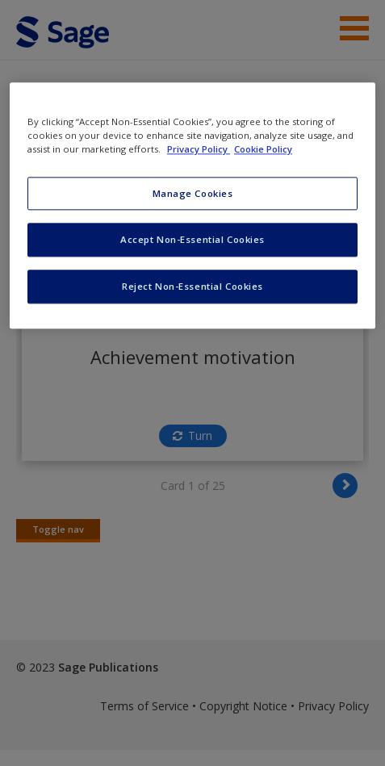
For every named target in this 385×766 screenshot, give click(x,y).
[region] (192, 206)
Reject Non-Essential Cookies (192, 287)
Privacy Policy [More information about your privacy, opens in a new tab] (198, 150)
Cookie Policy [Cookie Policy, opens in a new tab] (263, 150)
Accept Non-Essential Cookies (192, 240)
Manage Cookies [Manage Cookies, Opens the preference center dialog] (193, 193)
